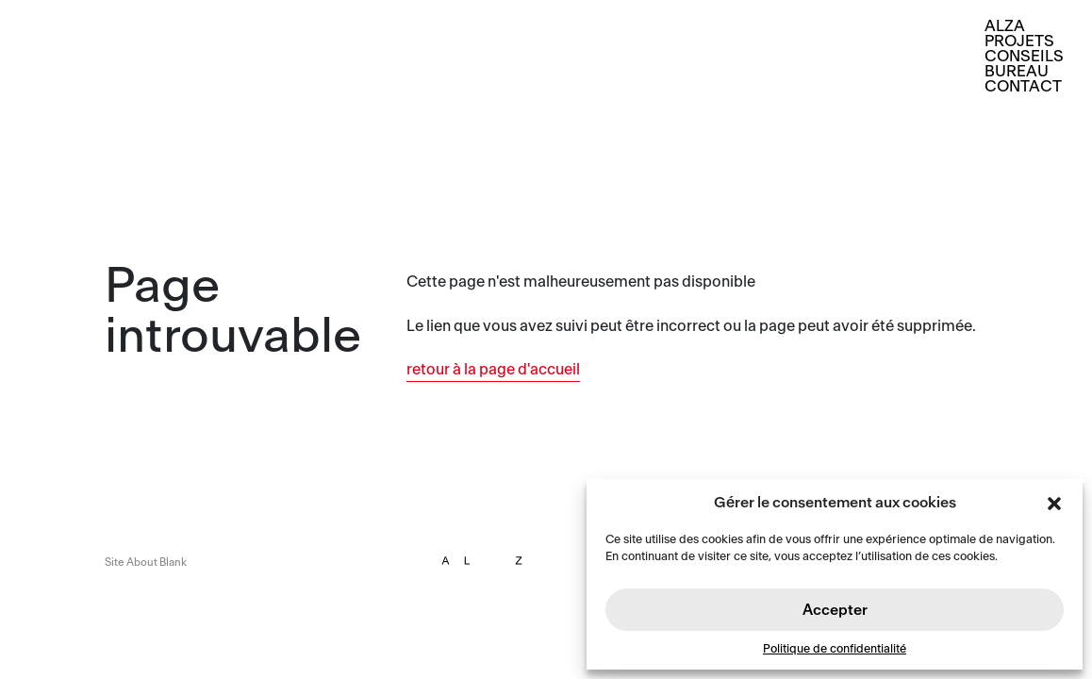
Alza (1004, 26)
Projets (1019, 41)
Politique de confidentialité (834, 648)
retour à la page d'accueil (493, 369)
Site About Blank (146, 562)
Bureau (1016, 71)
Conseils (1024, 56)
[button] (1054, 502)
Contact (1023, 86)
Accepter (835, 610)
